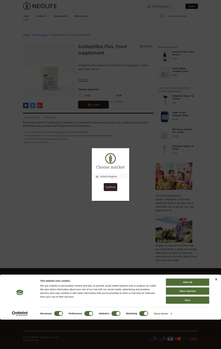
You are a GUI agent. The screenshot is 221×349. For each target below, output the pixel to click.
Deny (187, 329)
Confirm (110, 187)
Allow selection (187, 320)
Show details (161, 343)
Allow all (187, 311)
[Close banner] (216, 309)
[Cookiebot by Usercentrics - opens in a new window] (19, 343)
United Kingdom (106, 176)
